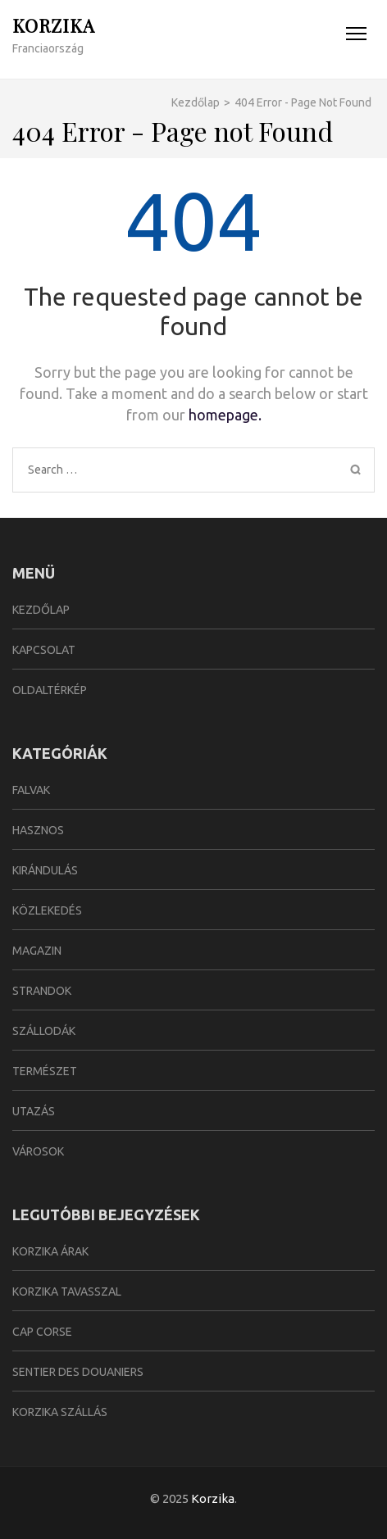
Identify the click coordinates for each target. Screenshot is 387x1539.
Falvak (31, 790)
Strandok (41, 990)
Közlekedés (47, 910)
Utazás (33, 1111)
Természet (44, 1071)
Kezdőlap (41, 609)
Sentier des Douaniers (77, 1371)
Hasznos (38, 830)
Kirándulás (45, 870)
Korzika (53, 25)
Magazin (36, 950)
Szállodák (43, 1030)
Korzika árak (50, 1251)
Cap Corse (42, 1331)
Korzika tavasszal (66, 1291)
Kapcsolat (43, 649)
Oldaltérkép (49, 690)
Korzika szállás (59, 1412)
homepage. (225, 414)
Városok (38, 1151)
